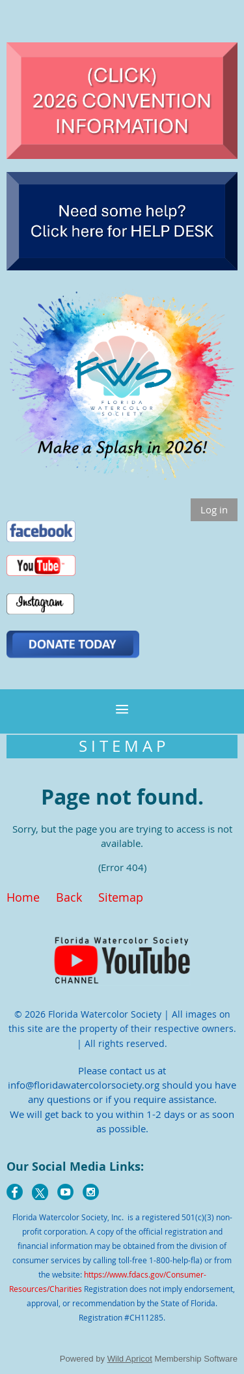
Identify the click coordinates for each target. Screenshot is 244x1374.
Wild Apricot (129, 1359)
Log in (214, 509)
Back (69, 897)
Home (23, 897)
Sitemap (120, 897)
